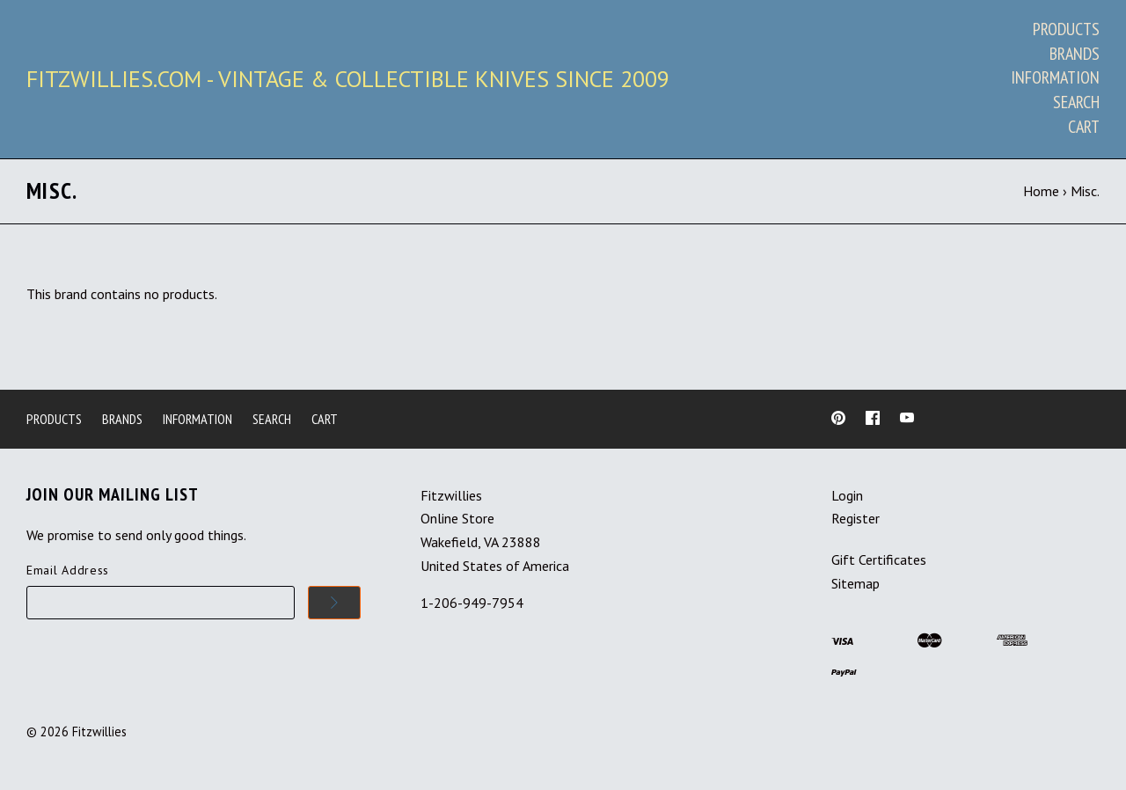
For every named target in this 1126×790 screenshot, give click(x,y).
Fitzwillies (99, 731)
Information (1055, 77)
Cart (1084, 126)
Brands (1074, 53)
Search (1076, 102)
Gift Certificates (878, 559)
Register (855, 518)
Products (1066, 29)
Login (847, 495)
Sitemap (855, 583)
